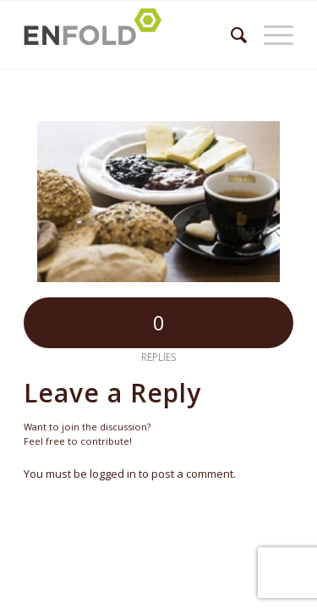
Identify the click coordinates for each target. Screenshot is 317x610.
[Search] (230, 35)
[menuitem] (230, 35)
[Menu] (270, 35)
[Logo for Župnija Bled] (131, 35)
